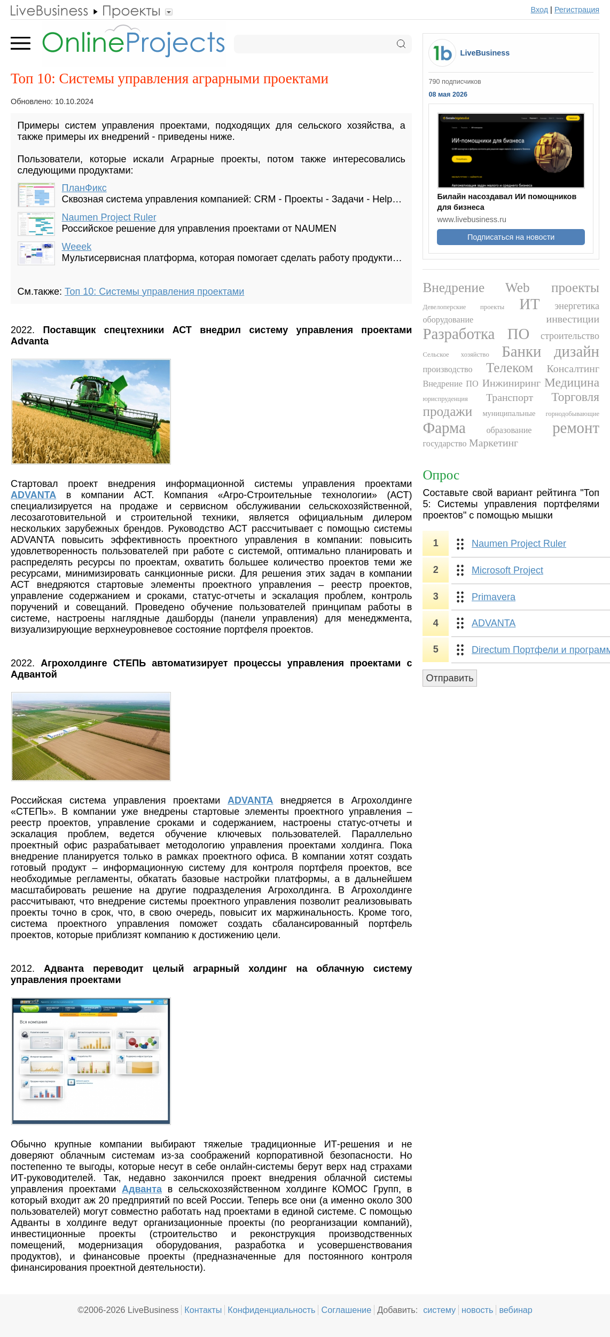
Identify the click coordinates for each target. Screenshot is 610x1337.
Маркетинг (493, 443)
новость (477, 1310)
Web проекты (552, 287)
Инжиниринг (511, 383)
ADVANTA (493, 623)
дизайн (576, 351)
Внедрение (453, 287)
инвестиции (572, 319)
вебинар (516, 1310)
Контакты (203, 1310)
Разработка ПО (476, 333)
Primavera (493, 597)
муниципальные (508, 413)
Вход (540, 9)
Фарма (444, 427)
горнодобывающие (573, 414)
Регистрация (576, 9)
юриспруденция (445, 399)
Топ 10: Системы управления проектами (154, 291)
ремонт (575, 427)
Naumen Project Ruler (109, 217)
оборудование (448, 320)
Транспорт (509, 397)
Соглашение (346, 1310)
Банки (521, 351)
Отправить (449, 678)
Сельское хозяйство (456, 354)
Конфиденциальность (271, 1310)
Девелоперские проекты (463, 307)
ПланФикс (84, 188)
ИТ (529, 303)
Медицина (571, 382)
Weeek (77, 246)
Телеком (509, 367)
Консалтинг (573, 368)
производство (447, 369)
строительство (570, 336)
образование (508, 430)
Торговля (575, 397)
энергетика (577, 306)
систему (439, 1310)
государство (444, 444)
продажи (447, 411)
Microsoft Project (507, 570)
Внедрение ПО (450, 384)
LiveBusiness (485, 53)
